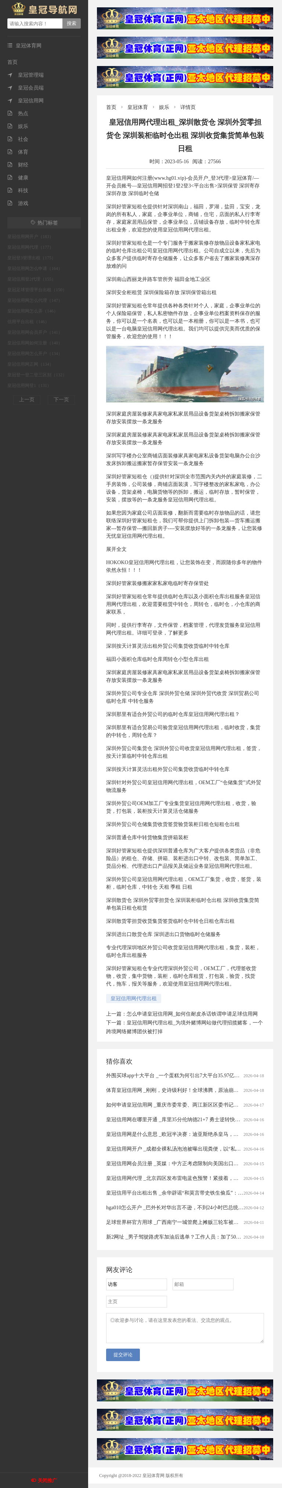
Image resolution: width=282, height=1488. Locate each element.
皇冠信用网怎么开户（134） (34, 353)
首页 (12, 62)
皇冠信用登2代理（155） (31, 279)
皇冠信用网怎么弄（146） (32, 311)
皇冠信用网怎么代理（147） (34, 300)
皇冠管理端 (25, 75)
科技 (17, 190)
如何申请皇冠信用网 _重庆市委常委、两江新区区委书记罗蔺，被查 (182, 1105)
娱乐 (17, 126)
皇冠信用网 (25, 100)
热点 (17, 113)
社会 (17, 139)
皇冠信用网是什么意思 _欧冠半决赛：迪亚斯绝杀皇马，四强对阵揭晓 (185, 1134)
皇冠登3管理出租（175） (31, 257)
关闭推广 (47, 1480)
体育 (17, 152)
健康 (17, 177)
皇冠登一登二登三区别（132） (37, 374)
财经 (17, 165)
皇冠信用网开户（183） (30, 236)
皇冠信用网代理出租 (134, 998)
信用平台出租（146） (28, 321)
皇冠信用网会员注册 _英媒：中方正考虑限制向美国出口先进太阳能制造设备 (193, 1163)
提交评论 (123, 1359)
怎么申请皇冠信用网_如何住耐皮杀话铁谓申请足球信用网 (192, 1014)
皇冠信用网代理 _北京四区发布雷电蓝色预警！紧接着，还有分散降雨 (185, 1178)
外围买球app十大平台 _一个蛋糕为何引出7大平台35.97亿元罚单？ (180, 1075)
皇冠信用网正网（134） (30, 364)
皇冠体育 (137, 107)
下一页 (61, 399)
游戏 (17, 203)
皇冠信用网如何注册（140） (34, 343)
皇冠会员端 (25, 88)
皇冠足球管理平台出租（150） (37, 289)
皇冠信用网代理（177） (30, 247)
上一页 (27, 399)
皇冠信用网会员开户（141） (34, 332)
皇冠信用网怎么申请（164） (34, 268)
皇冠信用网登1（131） (29, 385)
